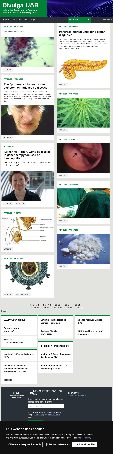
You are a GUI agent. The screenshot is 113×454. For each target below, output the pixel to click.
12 (62, 305)
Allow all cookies (85, 444)
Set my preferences (57, 444)
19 (31, 308)
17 (79, 305)
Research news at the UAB (11, 329)
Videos (26, 20)
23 (45, 308)
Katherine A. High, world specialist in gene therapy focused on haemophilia (27, 155)
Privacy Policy (39, 415)
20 (35, 308)
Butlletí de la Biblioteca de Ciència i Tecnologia (53, 321)
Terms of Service (54, 415)
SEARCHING (74, 20)
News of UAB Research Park (13, 341)
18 (82, 305)
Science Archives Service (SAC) (90, 321)
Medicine (7, 70)
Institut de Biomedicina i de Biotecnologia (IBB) (54, 367)
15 (72, 305)
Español (109, 19)
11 (59, 305)
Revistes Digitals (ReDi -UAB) (49, 332)
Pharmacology (23, 294)
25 (51, 308)
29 (64, 308)
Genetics (20, 204)
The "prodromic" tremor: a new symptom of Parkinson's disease (25, 86)
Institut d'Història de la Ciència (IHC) (19, 355)
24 (48, 308)
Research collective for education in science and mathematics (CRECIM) (16, 369)
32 (74, 308)
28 (61, 308)
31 (71, 308)
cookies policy (84, 438)
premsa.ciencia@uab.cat (77, 395)
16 (76, 305)
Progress (18, 26)
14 (69, 305)
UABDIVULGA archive (14, 320)
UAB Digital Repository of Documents (90, 332)
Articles (6, 20)
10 (56, 305)
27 (58, 308)
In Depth (17, 213)
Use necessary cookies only (24, 444)
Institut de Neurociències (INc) (55, 346)
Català (104, 19)
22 (41, 308)
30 (68, 308)
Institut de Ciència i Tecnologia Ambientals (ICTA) (55, 355)
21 (38, 308)
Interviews (16, 20)
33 (78, 308)
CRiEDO (8, 380)
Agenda (34, 20)
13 (66, 305)
